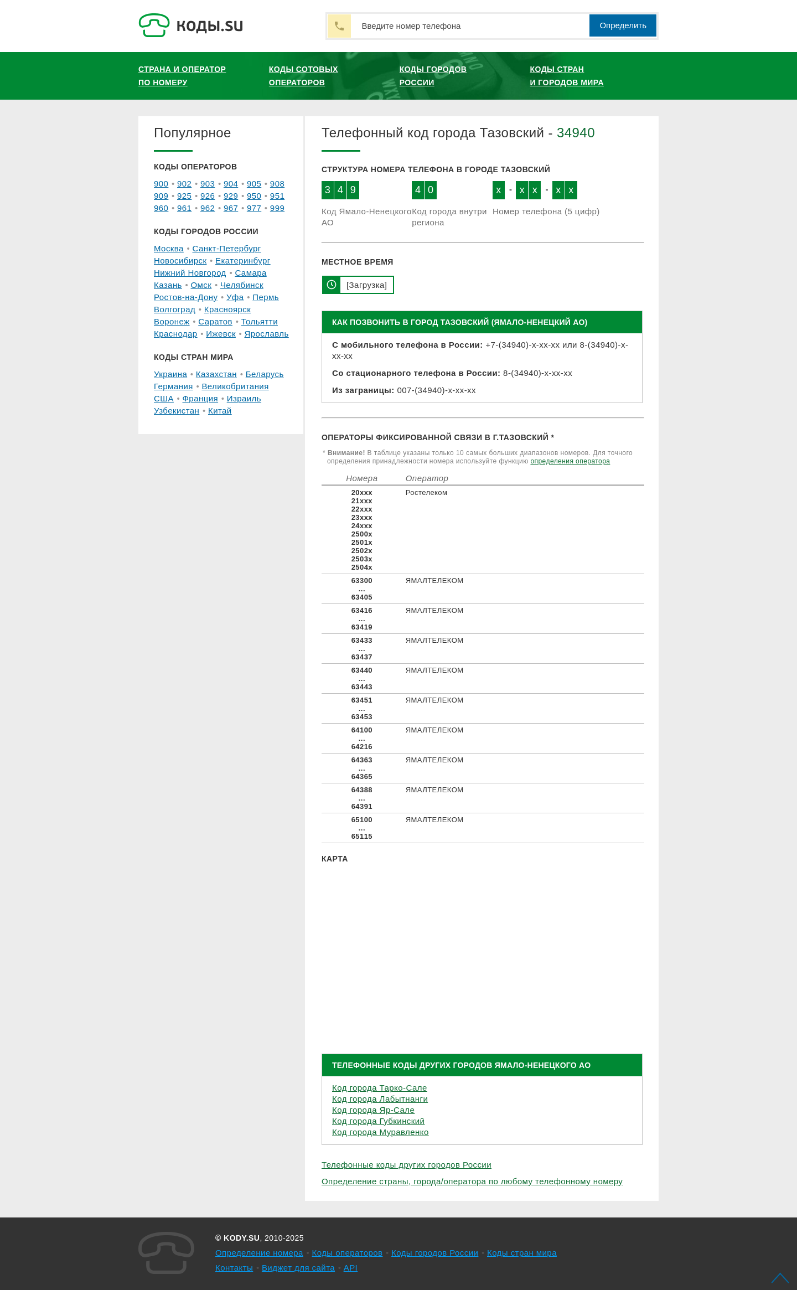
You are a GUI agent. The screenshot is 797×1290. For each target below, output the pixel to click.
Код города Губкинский (378, 1121)
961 (184, 208)
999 (277, 208)
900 (161, 183)
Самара (250, 272)
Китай (220, 410)
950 (254, 195)
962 (207, 208)
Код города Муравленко (380, 1132)
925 (184, 195)
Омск (200, 285)
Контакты (234, 1267)
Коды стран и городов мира (567, 76)
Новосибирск (180, 260)
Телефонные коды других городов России (406, 1164)
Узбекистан (176, 410)
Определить (622, 25)
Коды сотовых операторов (303, 76)
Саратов (215, 321)
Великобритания (234, 386)
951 (277, 195)
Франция (201, 398)
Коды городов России (433, 76)
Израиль (244, 398)
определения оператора (570, 461)
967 (231, 208)
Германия (173, 386)
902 (184, 183)
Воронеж (172, 321)
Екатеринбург (243, 260)
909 (161, 195)
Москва (169, 248)
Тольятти (259, 321)
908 (277, 183)
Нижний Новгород (190, 272)
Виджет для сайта (298, 1267)
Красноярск (227, 309)
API (351, 1267)
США (164, 398)
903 (207, 183)
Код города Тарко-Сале (379, 1087)
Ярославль (267, 333)
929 (231, 195)
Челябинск (241, 285)
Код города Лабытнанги (380, 1098)
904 (231, 183)
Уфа (235, 297)
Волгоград (174, 309)
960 (161, 208)
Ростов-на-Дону (186, 297)
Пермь (265, 297)
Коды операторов (347, 1252)
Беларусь (265, 374)
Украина (170, 374)
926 (207, 195)
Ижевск (221, 333)
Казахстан (216, 374)
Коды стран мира (522, 1252)
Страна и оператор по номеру (182, 76)
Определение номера (259, 1252)
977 (254, 208)
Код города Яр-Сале (373, 1109)
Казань (168, 285)
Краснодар (176, 333)
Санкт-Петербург (226, 248)
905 (254, 183)
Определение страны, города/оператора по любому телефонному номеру (472, 1181)
